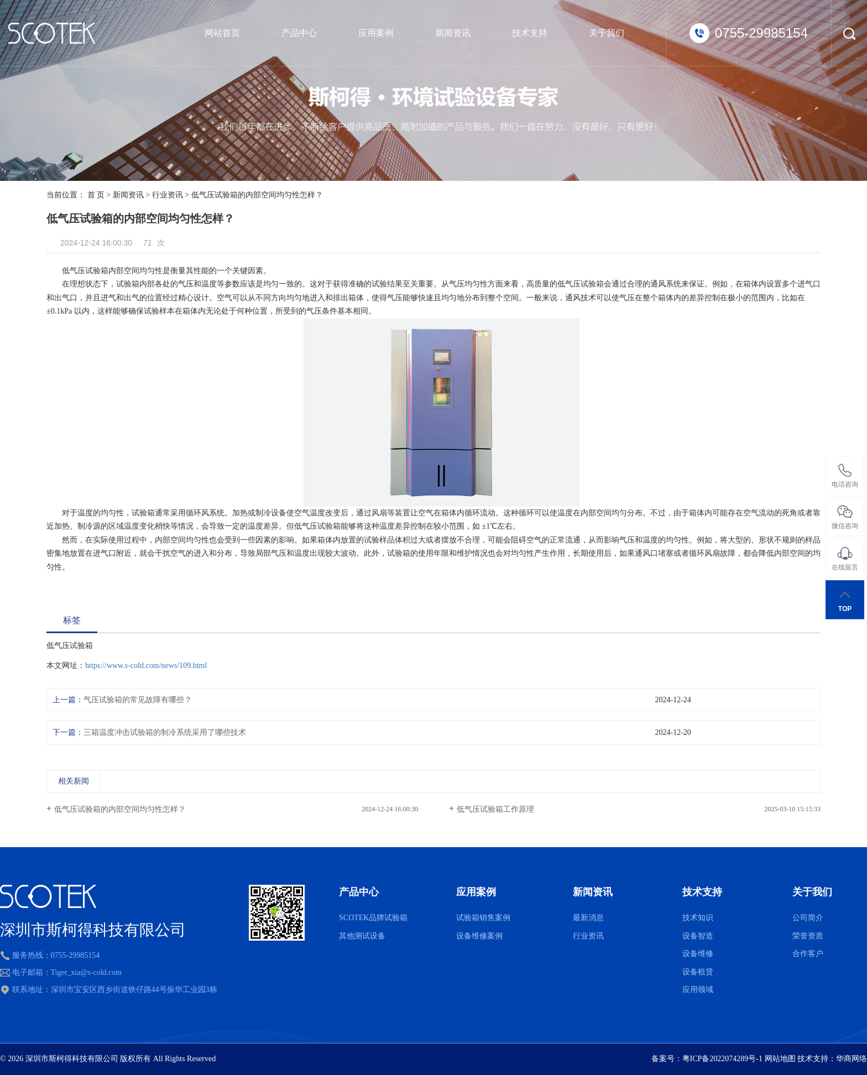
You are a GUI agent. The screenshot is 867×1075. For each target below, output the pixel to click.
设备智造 (697, 936)
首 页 (96, 195)
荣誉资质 (807, 936)
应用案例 (376, 33)
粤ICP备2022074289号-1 (722, 1059)
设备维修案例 (479, 936)
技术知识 (697, 918)
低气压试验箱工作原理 (495, 809)
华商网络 (851, 1059)
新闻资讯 (453, 33)
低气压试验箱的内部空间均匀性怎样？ (120, 809)
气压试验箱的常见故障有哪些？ (137, 700)
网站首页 (222, 33)
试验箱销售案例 (483, 918)
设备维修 (697, 953)
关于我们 (606, 33)
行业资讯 (167, 195)
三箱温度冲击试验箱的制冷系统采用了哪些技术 (164, 732)
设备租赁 (697, 972)
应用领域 (697, 989)
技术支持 (529, 33)
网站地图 (780, 1059)
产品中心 (299, 33)
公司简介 (807, 918)
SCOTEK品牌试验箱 (373, 918)
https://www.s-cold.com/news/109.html (146, 665)
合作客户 (807, 953)
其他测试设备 (362, 936)
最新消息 (588, 918)
